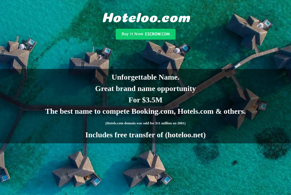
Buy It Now (132, 33)
